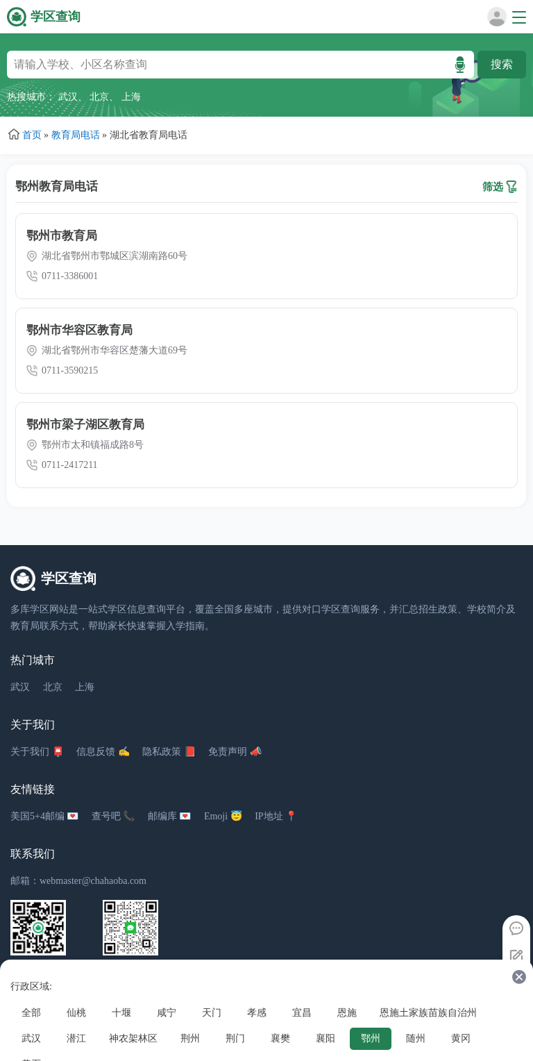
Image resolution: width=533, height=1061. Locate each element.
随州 (415, 1038)
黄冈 (461, 1038)
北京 (99, 97)
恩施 (347, 1013)
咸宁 (166, 1013)
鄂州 (370, 1038)
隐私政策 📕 (169, 751)
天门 (211, 1013)
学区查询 (56, 17)
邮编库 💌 (170, 816)
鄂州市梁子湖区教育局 (85, 424)
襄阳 (325, 1038)
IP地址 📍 (276, 816)
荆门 (235, 1038)
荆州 (190, 1038)
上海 (131, 97)
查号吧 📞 (113, 816)
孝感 (256, 1013)
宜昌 (302, 1013)
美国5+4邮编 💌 (44, 816)
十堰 (121, 1013)
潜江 (76, 1038)
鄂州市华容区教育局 (79, 330)
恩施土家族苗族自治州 (428, 1013)
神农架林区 (133, 1038)
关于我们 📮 (37, 751)
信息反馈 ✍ (103, 751)
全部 (31, 1013)
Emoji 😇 (223, 816)
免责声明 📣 (235, 751)
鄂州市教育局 (61, 235)
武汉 (68, 97)
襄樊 (280, 1038)
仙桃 (76, 1013)
